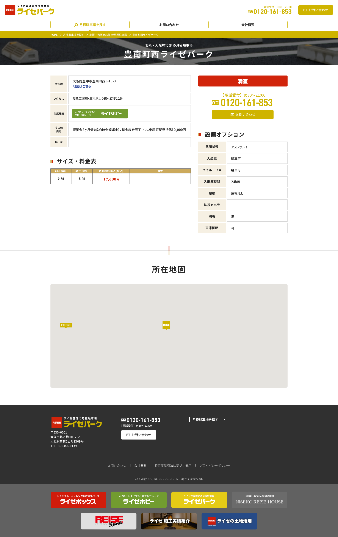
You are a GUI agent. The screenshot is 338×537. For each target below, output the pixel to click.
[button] (169, 328)
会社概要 (140, 465)
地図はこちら (82, 86)
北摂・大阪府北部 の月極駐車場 (108, 34)
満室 (243, 81)
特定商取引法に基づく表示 (173, 465)
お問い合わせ (117, 465)
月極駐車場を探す (73, 34)
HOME (54, 34)
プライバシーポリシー (215, 465)
